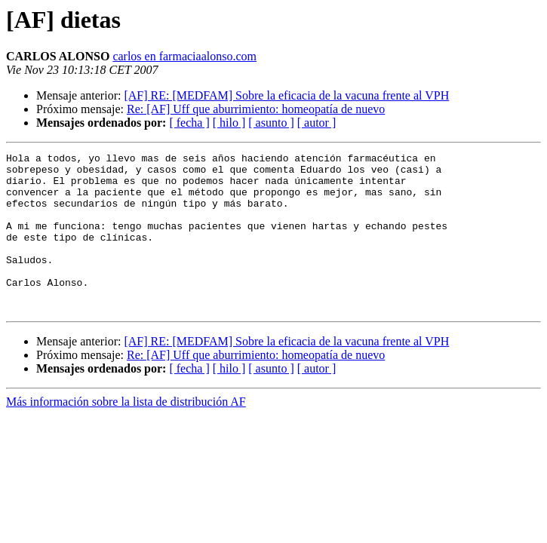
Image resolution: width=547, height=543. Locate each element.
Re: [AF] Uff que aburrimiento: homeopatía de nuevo (256, 109)
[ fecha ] (189, 122)
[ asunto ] (270, 122)
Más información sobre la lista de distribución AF (126, 433)
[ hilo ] (229, 122)
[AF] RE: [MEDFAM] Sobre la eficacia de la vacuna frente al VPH (286, 95)
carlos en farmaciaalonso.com (184, 56)
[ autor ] (316, 122)
